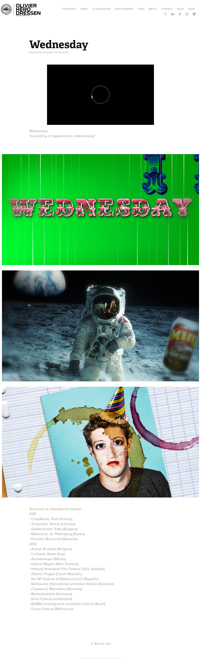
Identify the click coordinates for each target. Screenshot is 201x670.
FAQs (141, 9)
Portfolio (69, 9)
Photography (124, 9)
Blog (180, 9)
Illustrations (101, 9)
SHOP (191, 9)
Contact (167, 9)
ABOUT (153, 9)
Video (84, 9)
